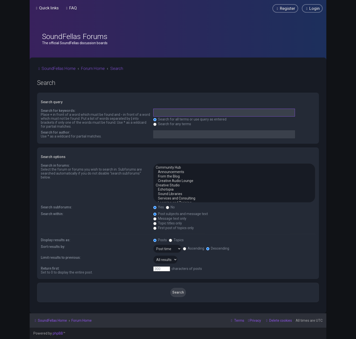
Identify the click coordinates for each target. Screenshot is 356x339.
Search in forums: (55, 165)
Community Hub (234, 167)
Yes (158, 207)
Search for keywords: (58, 111)
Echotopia (234, 189)
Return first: (50, 268)
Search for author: (55, 132)
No (170, 207)
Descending (217, 248)
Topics (176, 240)
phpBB (58, 333)
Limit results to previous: (61, 257)
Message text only (169, 218)
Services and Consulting (234, 198)
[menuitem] (71, 8)
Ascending (193, 248)
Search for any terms (172, 124)
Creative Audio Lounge (234, 181)
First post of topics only (173, 228)
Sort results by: (53, 247)
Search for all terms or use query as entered (189, 119)
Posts (160, 240)
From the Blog (234, 176)
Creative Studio (234, 185)
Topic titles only (167, 223)
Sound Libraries (234, 194)
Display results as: (55, 240)
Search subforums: (56, 207)
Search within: (52, 214)
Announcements (234, 172)
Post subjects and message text (180, 214)
